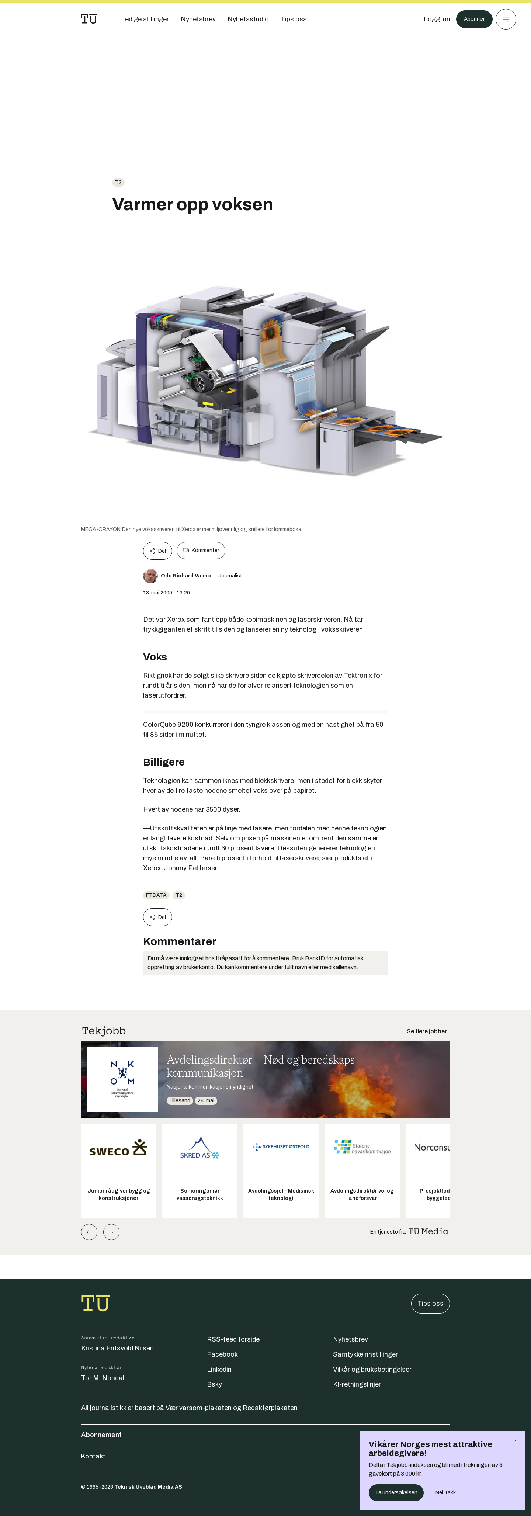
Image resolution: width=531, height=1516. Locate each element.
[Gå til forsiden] (89, 19)
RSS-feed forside (233, 1339)
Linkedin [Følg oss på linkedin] (219, 1369)
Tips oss (430, 1303)
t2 (118, 182)
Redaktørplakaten (270, 1408)
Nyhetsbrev (350, 1339)
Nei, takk (445, 1492)
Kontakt (265, 1456)
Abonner (472, 19)
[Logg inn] (432, 19)
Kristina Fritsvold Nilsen (117, 1348)
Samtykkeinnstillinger (365, 1354)
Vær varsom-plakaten (199, 1408)
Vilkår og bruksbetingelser (372, 1369)
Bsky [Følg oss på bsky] (214, 1384)
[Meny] (506, 19)
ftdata (156, 895)
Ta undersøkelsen (396, 1492)
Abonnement (265, 1435)
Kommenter (201, 551)
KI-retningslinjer (357, 1384)
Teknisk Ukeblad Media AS (148, 1487)
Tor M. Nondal (102, 1378)
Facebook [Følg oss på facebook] (222, 1354)
